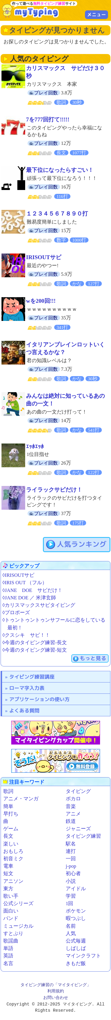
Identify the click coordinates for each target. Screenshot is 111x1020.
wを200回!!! (41, 301)
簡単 (8, 806)
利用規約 (55, 991)
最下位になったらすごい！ (60, 170)
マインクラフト (83, 956)
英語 (8, 956)
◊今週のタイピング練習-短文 (34, 650)
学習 (71, 896)
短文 (8, 873)
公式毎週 (76, 941)
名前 (71, 926)
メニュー (96, 14)
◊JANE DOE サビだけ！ (32, 590)
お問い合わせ (55, 998)
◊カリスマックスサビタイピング (38, 605)
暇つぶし (76, 918)
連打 (71, 851)
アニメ (73, 814)
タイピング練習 (83, 836)
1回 (69, 903)
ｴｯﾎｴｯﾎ (35, 447)
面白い (10, 911)
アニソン (13, 881)
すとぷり (13, 933)
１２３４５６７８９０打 (57, 213)
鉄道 (71, 821)
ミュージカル (18, 926)
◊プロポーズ (16, 612)
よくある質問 (24, 710)
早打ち (10, 814)
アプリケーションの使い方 (39, 699)
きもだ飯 (76, 963)
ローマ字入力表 (26, 688)
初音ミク (13, 858)
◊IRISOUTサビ (18, 575)
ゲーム (10, 828)
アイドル (76, 888)
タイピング (78, 791)
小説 (71, 881)
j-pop (71, 866)
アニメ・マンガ (20, 799)
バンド (10, 918)
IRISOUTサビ (43, 257)
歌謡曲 (10, 941)
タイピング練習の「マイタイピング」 (55, 985)
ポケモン (76, 911)
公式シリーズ (18, 903)
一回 (71, 858)
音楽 (71, 806)
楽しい (10, 844)
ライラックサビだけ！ (54, 490)
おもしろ (13, 851)
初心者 (73, 873)
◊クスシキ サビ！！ (26, 635)
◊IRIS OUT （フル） (24, 582)
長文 (8, 836)
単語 (8, 948)
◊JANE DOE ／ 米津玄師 (29, 598)
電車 (8, 866)
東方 (8, 888)
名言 (8, 963)
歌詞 (8, 791)
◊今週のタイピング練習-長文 (34, 642)
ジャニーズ (78, 828)
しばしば (76, 948)
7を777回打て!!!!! (47, 119)
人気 (71, 933)
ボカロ (73, 799)
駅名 (71, 844)
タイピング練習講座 (31, 676)
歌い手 (10, 896)
